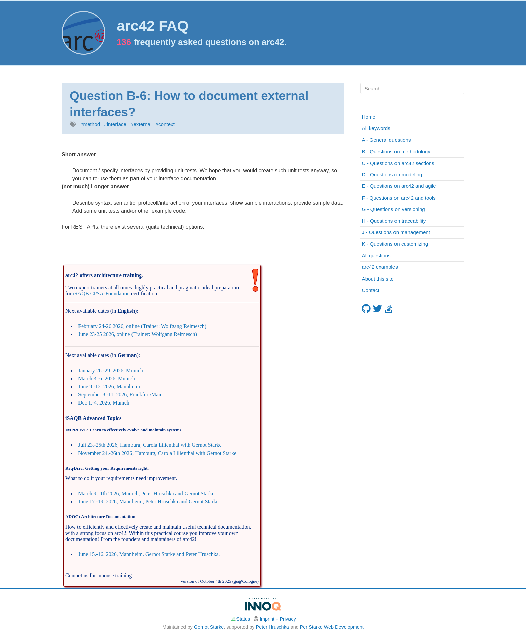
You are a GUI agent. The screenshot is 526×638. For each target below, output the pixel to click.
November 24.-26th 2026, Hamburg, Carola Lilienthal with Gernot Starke (157, 453)
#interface (115, 124)
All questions (376, 255)
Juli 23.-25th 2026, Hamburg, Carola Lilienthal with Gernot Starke (150, 445)
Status (240, 619)
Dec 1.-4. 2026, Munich (103, 403)
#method (90, 124)
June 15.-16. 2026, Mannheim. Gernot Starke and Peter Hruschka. (149, 554)
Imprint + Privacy (278, 619)
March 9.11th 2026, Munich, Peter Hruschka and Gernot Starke (146, 493)
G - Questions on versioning (393, 209)
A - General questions (386, 140)
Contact (370, 290)
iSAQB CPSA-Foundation (101, 293)
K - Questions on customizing (395, 244)
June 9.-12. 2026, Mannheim (109, 386)
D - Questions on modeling (392, 174)
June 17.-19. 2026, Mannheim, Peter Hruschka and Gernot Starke (148, 501)
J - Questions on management (396, 232)
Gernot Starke (209, 627)
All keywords (376, 128)
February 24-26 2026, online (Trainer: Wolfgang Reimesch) (142, 326)
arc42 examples (380, 267)
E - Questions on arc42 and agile (399, 186)
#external (140, 124)
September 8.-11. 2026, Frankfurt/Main (120, 394)
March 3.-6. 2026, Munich (106, 378)
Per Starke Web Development (332, 627)
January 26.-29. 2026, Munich (110, 370)
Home (369, 117)
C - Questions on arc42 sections (398, 163)
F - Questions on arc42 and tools (399, 198)
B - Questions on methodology (396, 151)
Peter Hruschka (272, 627)
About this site (378, 279)
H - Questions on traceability (394, 221)
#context (164, 124)
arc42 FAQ (153, 25)
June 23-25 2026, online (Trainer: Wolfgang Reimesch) (137, 334)
